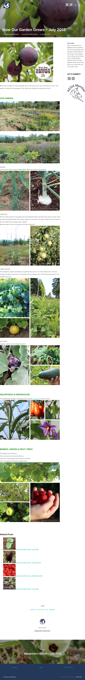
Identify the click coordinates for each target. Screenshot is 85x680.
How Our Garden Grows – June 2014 (27, 589)
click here (36, 399)
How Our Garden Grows (30, 34)
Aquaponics (33, 609)
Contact (14, 667)
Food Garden (40, 609)
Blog (40, 667)
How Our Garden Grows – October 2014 (28, 562)
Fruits (46, 609)
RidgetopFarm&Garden (11, 34)
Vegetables (52, 609)
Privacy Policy (68, 667)
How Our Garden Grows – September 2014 (29, 576)
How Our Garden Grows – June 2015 (27, 549)
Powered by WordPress (9, 677)
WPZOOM (79, 677)
